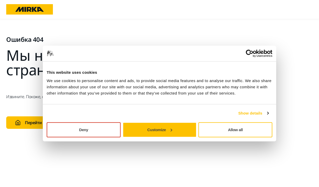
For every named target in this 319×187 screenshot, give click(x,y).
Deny (83, 129)
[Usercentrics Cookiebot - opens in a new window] (249, 53)
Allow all (235, 129)
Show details (250, 113)
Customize (159, 129)
